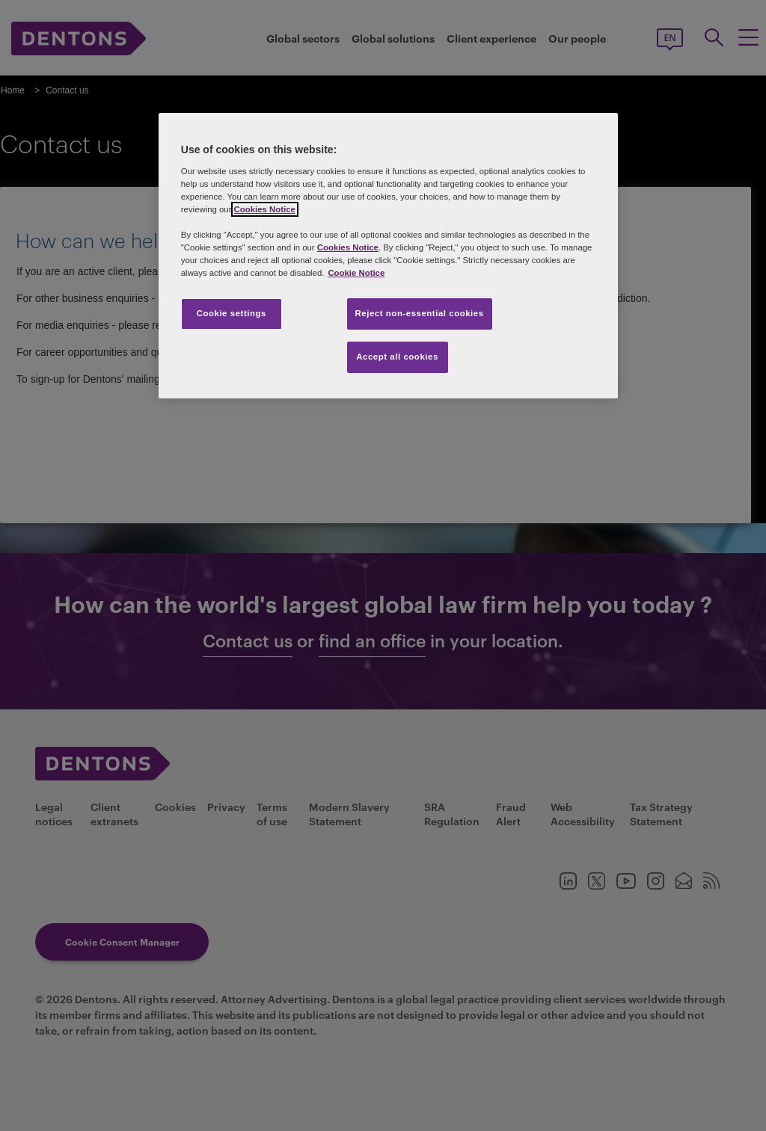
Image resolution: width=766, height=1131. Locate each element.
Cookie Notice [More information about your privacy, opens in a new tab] (356, 272)
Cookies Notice (264, 209)
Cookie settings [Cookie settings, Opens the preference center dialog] (231, 313)
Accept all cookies (397, 356)
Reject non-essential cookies (419, 313)
